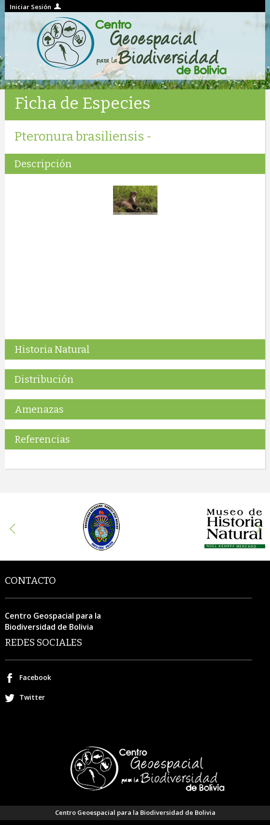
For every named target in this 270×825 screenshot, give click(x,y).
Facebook (35, 677)
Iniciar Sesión (30, 6)
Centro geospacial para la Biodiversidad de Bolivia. (135, 46)
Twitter (32, 697)
